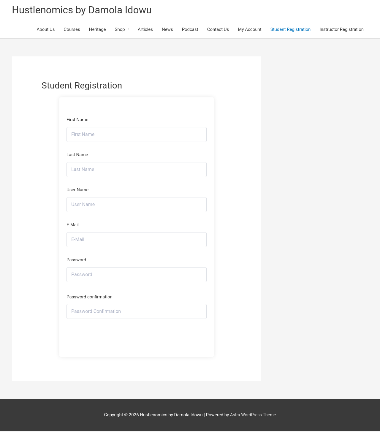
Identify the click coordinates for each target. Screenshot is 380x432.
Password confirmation (89, 297)
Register (136, 335)
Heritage (97, 30)
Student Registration (290, 30)
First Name (77, 121)
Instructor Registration (341, 30)
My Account (249, 30)
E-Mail (72, 225)
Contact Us (218, 30)
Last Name (77, 155)
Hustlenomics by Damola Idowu (85, 10)
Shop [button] (120, 30)
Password (76, 260)
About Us (46, 30)
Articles (145, 30)
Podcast (190, 30)
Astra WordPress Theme (253, 415)
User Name (77, 190)
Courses (72, 30)
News (167, 30)
